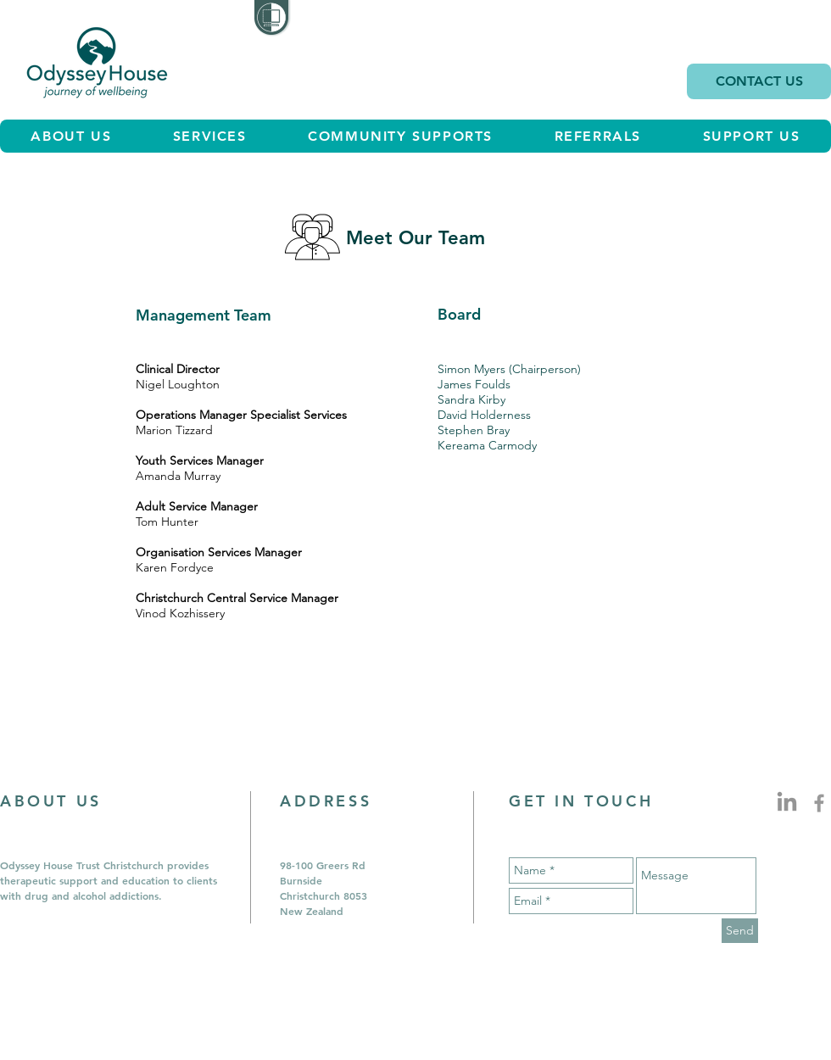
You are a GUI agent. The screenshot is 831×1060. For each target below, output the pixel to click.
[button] (209, 136)
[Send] (740, 930)
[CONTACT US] (759, 81)
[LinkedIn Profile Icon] (787, 803)
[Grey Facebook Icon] (819, 803)
